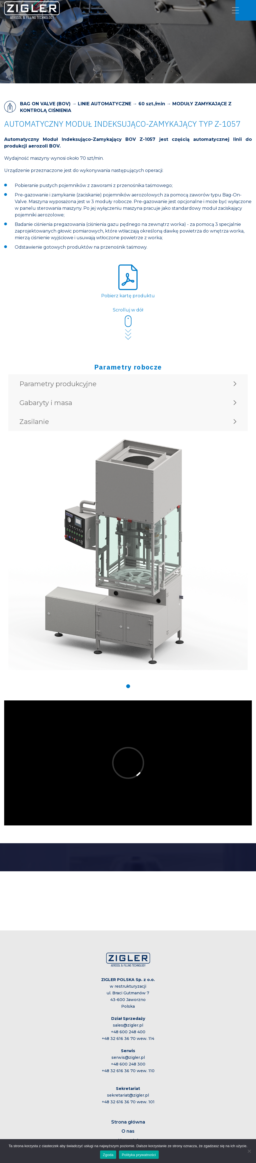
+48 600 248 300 (128, 1064)
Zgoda (108, 1155)
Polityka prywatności (139, 1155)
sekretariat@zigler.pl (128, 1095)
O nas (128, 1131)
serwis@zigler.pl (128, 1057)
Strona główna (128, 1122)
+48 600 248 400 (128, 1031)
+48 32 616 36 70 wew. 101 (128, 1101)
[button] (128, 686)
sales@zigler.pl (128, 1025)
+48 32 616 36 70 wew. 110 (128, 1070)
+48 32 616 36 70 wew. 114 (128, 1038)
